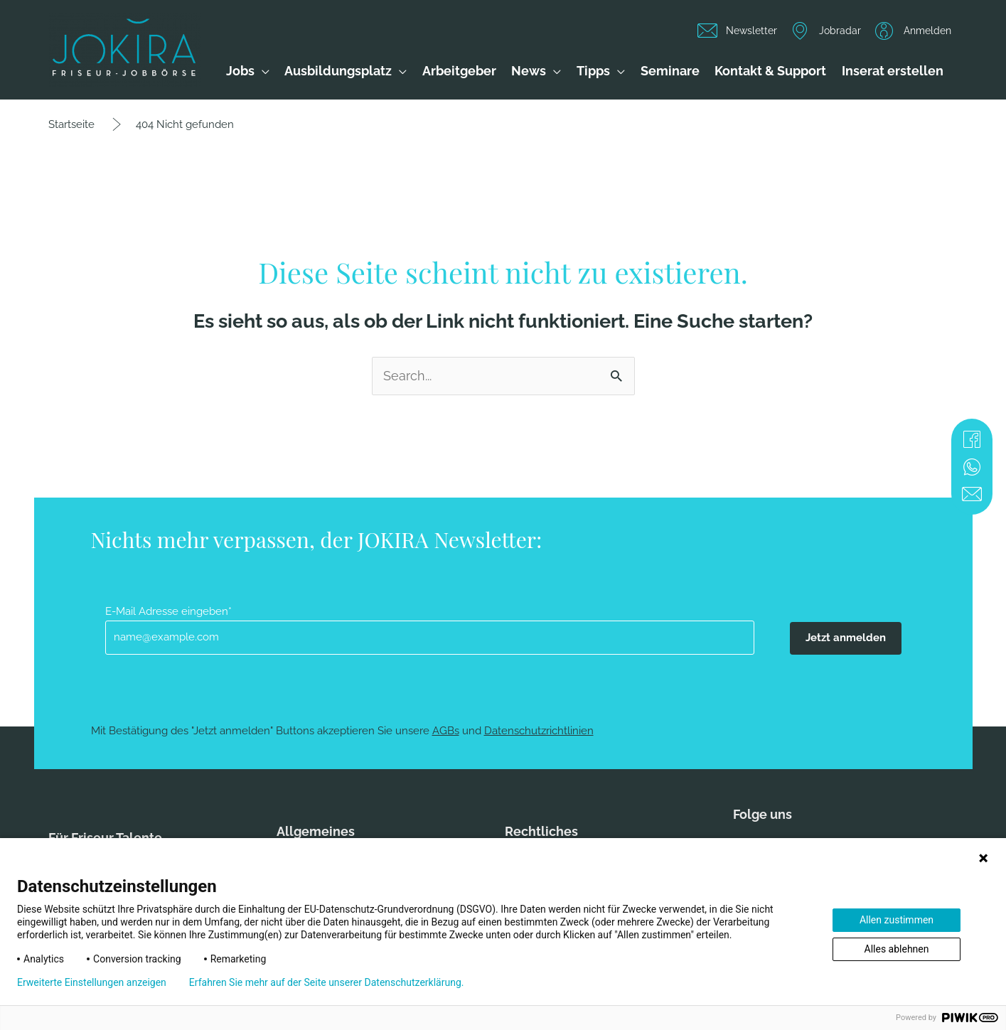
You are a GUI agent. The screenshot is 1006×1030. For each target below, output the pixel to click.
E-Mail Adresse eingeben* (168, 611)
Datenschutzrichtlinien (539, 730)
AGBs (445, 730)
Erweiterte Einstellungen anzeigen (91, 982)
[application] (262, 71)
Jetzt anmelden (846, 637)
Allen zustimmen (896, 920)
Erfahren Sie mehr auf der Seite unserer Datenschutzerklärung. (326, 982)
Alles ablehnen (897, 949)
